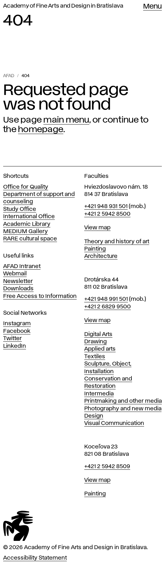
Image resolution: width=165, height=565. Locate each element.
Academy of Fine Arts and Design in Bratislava (63, 6)
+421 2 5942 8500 (107, 214)
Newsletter (18, 281)
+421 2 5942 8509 (107, 466)
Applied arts (100, 349)
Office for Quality (25, 187)
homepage (40, 129)
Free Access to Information (40, 296)
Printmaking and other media (123, 401)
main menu (66, 120)
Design (93, 416)
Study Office (19, 209)
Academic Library (26, 224)
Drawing (95, 341)
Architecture (100, 256)
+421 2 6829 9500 (107, 306)
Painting (95, 249)
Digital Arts (98, 334)
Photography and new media (123, 408)
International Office (29, 216)
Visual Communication (114, 423)
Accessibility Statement (35, 558)
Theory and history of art (116, 241)
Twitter (12, 338)
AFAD (8, 76)
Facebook (16, 331)
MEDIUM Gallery (25, 231)
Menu (152, 6)
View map (97, 227)
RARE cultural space (30, 238)
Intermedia (99, 393)
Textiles (94, 356)
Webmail (15, 273)
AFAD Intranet (22, 266)
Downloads (18, 288)
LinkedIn (14, 346)
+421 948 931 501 (106, 206)
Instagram (17, 323)
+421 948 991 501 (106, 299)
